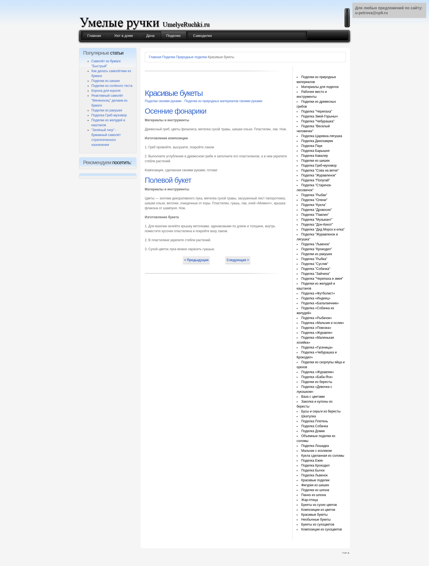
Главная (155, 57)
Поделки (168, 57)
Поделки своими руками (163, 101)
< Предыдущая (196, 260)
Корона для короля (105, 91)
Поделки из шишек (105, 81)
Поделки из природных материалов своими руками (223, 101)
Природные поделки (191, 57)
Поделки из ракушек (106, 110)
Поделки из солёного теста (111, 86)
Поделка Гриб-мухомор (109, 115)
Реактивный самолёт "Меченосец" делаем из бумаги (109, 100)
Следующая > (238, 260)
